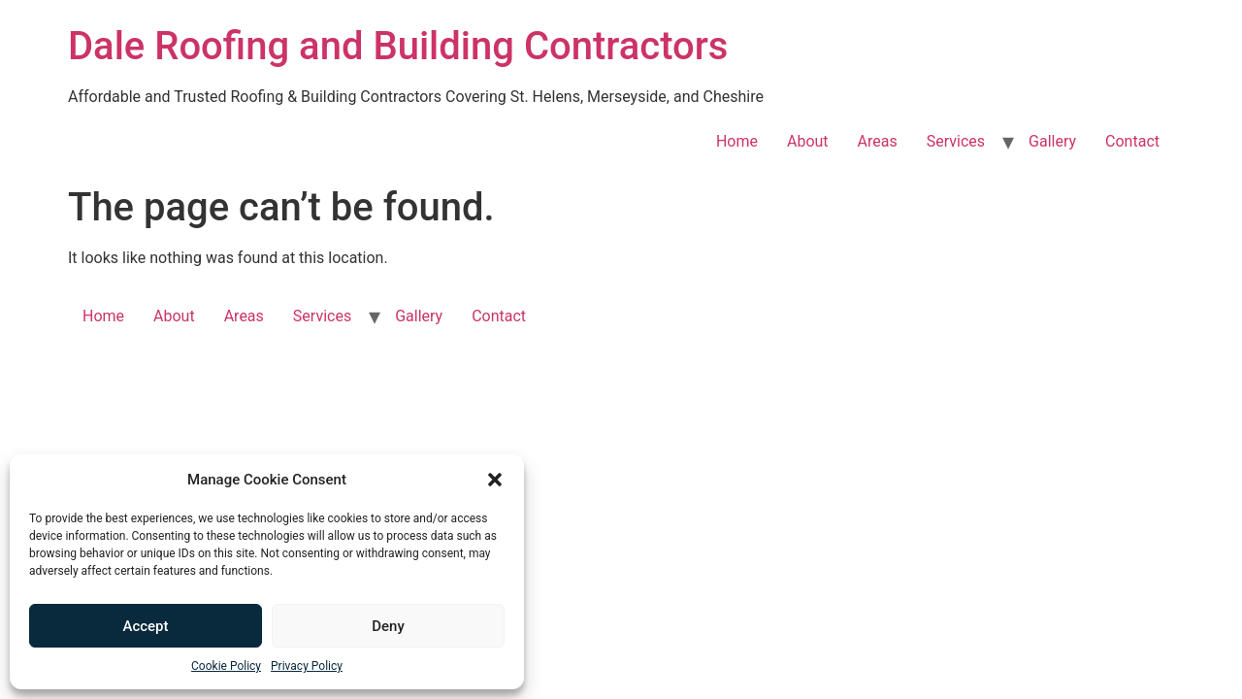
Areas (878, 141)
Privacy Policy (307, 666)
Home (737, 141)
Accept (145, 626)
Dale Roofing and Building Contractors (398, 46)
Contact (1132, 141)
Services (956, 141)
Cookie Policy (226, 666)
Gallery (1052, 141)
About (808, 141)
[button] (495, 479)
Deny (388, 626)
